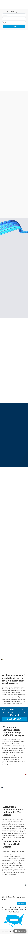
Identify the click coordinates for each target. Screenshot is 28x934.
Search (14, 27)
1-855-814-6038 (14, 718)
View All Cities (21, 903)
